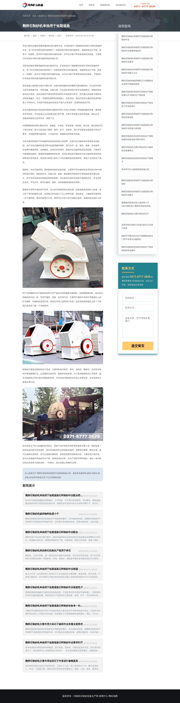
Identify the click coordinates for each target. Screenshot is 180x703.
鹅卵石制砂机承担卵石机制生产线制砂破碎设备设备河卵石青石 (137, 138)
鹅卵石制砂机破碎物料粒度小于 (42, 513)
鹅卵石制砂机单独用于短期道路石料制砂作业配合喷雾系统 (54, 495)
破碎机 (27, 36)
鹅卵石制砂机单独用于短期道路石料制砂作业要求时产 (54, 642)
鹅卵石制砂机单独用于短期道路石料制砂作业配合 (51, 532)
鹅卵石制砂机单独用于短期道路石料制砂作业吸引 (137, 193)
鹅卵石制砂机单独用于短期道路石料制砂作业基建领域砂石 (137, 49)
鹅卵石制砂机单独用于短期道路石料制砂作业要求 (137, 60)
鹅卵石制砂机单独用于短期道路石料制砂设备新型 (137, 115)
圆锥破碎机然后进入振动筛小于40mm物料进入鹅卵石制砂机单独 (136, 204)
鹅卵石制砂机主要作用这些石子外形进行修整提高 (51, 661)
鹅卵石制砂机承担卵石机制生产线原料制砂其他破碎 (137, 248)
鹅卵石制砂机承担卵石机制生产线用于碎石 (48, 550)
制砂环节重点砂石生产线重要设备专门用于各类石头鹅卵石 (137, 237)
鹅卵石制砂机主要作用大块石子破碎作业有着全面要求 (54, 624)
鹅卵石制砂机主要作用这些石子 (135, 214)
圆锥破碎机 (105, 5)
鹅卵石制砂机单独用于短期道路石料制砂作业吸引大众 (137, 71)
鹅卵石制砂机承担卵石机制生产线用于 (137, 160)
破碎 (35, 36)
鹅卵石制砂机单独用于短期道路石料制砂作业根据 (51, 569)
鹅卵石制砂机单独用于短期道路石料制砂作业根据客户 (54, 587)
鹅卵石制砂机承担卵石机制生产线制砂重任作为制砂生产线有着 (137, 93)
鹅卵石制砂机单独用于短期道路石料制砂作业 (137, 38)
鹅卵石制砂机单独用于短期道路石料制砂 (137, 182)
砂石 (59, 36)
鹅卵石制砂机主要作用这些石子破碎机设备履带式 (137, 149)
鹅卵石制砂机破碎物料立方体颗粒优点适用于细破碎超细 (137, 82)
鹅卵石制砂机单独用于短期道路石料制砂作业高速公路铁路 (137, 126)
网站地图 (113, 696)
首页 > (35, 16)
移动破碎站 (121, 5)
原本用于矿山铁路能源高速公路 (135, 169)
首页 (81, 5)
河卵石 (43, 36)
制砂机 (92, 5)
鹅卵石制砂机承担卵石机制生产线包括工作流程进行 (137, 104)
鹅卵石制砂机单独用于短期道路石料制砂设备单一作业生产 (54, 605)
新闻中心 (43, 16)
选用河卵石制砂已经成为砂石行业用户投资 (137, 226)
